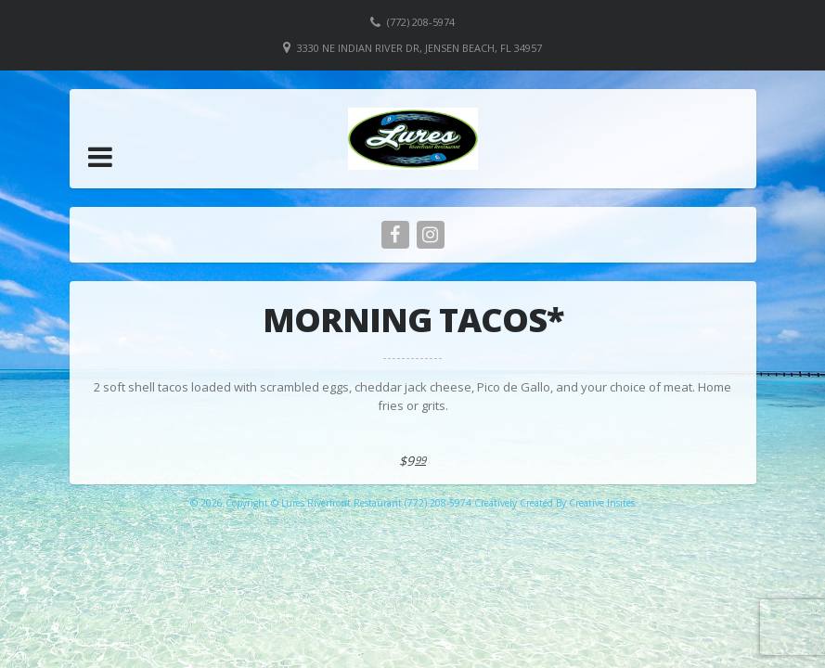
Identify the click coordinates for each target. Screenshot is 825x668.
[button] (100, 157)
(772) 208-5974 (421, 22)
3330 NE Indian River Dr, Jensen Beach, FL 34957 (419, 48)
